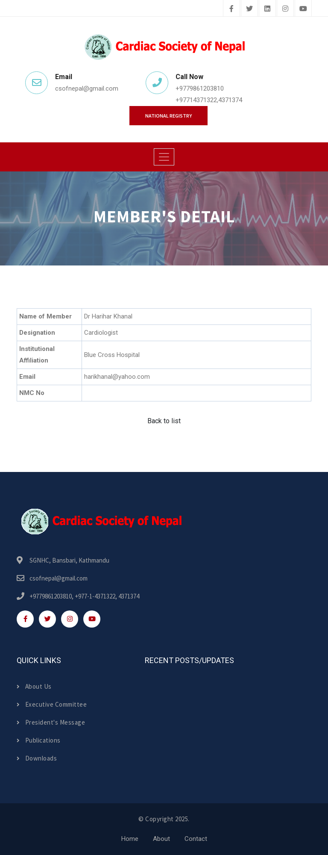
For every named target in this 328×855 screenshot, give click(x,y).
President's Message (51, 722)
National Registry (168, 115)
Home (129, 839)
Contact (195, 839)
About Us (34, 686)
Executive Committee (52, 704)
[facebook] (231, 9)
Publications (39, 740)
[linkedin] (267, 9)
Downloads (37, 758)
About (161, 839)
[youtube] (303, 9)
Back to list (164, 421)
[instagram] (285, 9)
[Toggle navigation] (164, 156)
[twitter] (249, 9)
